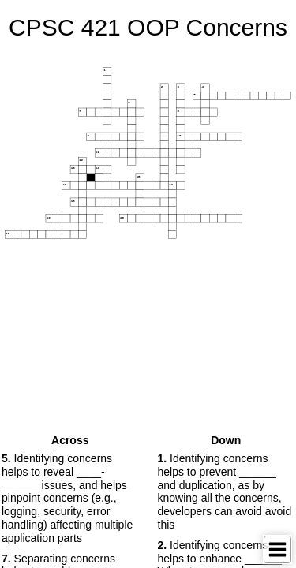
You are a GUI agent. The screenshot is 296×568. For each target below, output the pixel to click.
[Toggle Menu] (277, 549)
